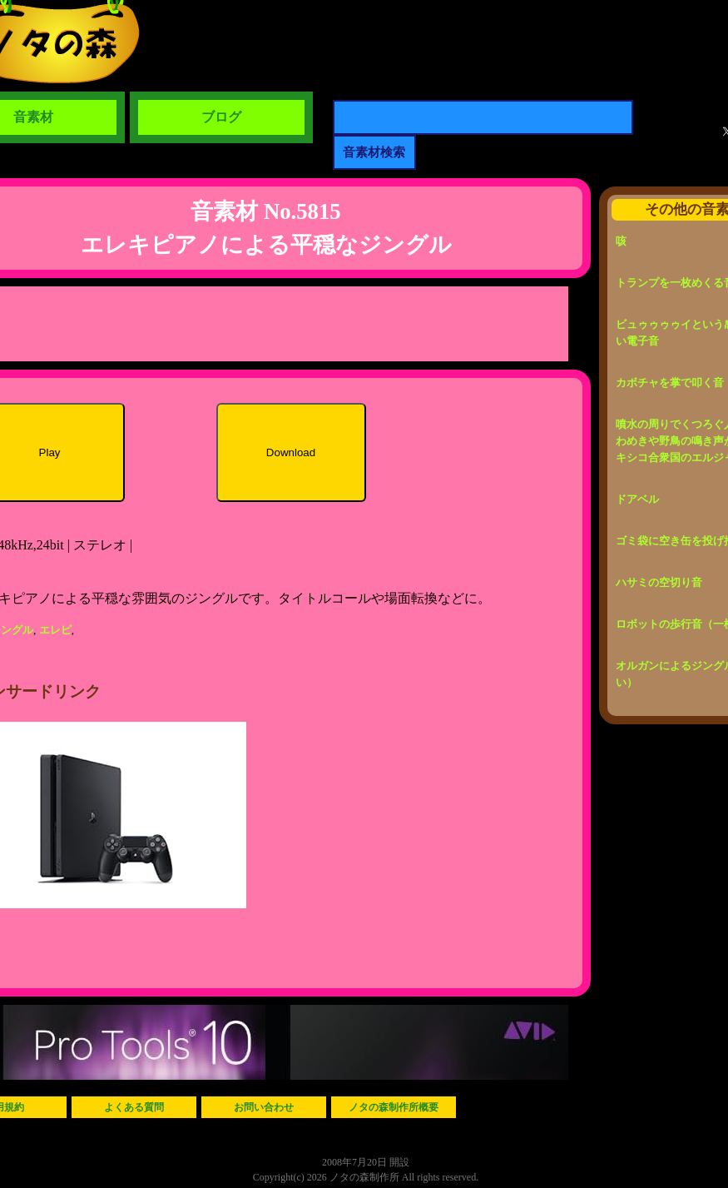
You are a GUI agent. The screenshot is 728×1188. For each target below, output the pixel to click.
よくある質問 (134, 1107)
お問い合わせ (264, 1107)
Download (290, 452)
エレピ (55, 630)
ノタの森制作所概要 (393, 1107)
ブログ (221, 117)
